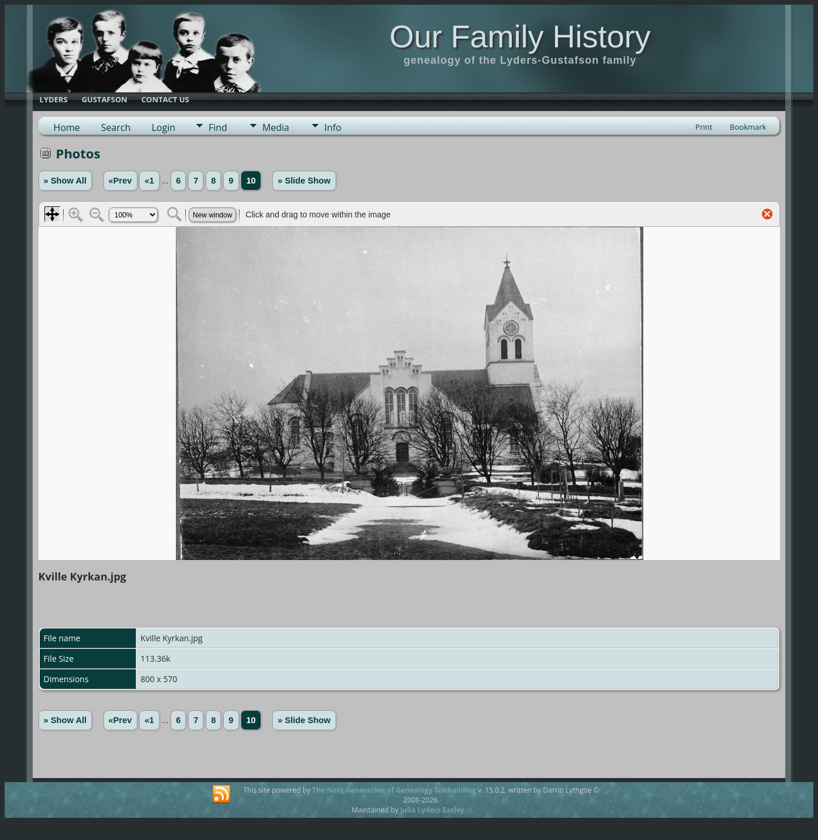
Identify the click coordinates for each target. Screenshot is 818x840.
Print (703, 127)
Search (116, 127)
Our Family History (519, 36)
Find (218, 127)
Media (275, 127)
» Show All (65, 180)
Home (67, 127)
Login (163, 127)
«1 (149, 180)
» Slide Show (304, 180)
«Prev (120, 180)
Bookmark (748, 127)
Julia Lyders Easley (432, 810)
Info (332, 127)
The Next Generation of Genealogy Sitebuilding (394, 790)
